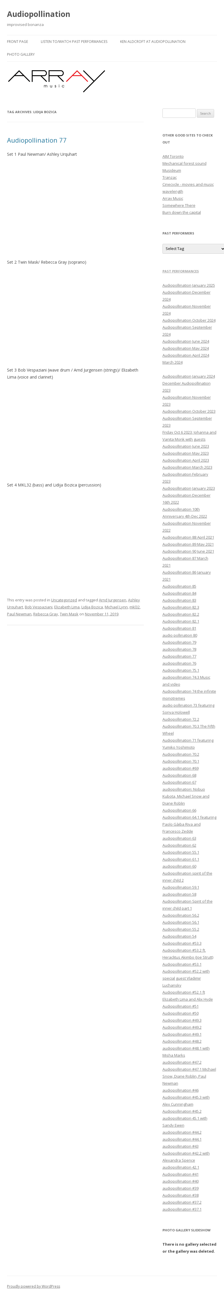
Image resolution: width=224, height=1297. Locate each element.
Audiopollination (38, 14)
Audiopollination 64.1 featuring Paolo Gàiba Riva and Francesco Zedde (189, 824)
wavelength (172, 191)
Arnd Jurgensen (112, 600)
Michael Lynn (116, 607)
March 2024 (172, 362)
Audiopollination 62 (179, 845)
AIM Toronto (173, 156)
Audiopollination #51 (180, 1006)
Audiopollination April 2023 (185, 460)
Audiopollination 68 (179, 775)
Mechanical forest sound (184, 163)
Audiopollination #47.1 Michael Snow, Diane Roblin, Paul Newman (189, 1076)
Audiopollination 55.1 (180, 852)
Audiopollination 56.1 (180, 922)
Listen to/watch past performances (74, 41)
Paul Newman (19, 614)
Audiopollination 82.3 (180, 607)
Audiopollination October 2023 (189, 411)
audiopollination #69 (180, 768)
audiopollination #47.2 (182, 1062)
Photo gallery (21, 54)
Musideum (171, 170)
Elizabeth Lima (67, 607)
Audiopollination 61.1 (180, 859)
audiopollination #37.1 (182, 1209)
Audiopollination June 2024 (185, 341)
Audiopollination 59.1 (180, 887)
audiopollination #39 (180, 1188)
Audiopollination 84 (179, 593)
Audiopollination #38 (180, 1195)
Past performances (180, 271)
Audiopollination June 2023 (185, 446)
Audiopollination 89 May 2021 (188, 544)
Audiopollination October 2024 (189, 320)
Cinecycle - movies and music (188, 184)
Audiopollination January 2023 (188, 488)
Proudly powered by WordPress (33, 1286)
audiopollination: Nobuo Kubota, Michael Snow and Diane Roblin (185, 796)
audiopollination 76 (179, 663)
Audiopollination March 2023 (187, 467)
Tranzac (169, 177)
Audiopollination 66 (179, 810)
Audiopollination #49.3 (182, 1020)
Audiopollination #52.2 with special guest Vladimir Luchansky (186, 978)
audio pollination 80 (179, 635)
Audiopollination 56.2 (180, 915)
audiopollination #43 (180, 1146)
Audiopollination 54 (179, 936)
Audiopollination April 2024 (185, 355)
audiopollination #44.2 (182, 1132)
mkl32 (135, 607)
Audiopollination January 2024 (188, 376)
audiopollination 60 (179, 866)
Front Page (17, 41)
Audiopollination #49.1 (182, 1034)
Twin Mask (69, 614)
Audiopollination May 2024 (185, 348)
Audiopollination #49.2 (182, 1027)
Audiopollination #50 (180, 1013)
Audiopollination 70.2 (180, 754)
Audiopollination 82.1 (180, 621)
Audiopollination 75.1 (180, 670)
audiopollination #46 (180, 1090)
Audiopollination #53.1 (182, 964)
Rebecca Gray (45, 614)
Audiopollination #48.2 (182, 1041)
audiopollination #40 (180, 1181)
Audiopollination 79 (179, 642)
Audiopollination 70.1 (180, 761)
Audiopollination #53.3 (182, 943)
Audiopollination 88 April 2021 (188, 537)
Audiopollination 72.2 (180, 719)
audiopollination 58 (179, 894)
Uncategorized (64, 600)
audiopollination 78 (179, 649)
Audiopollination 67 (179, 782)
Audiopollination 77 (37, 140)
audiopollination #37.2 (182, 1202)
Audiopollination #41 (180, 1174)
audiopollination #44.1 (182, 1139)
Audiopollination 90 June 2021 (188, 551)
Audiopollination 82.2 (180, 614)
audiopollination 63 (179, 838)
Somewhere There (178, 205)
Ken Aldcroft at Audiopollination (153, 41)
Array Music (172, 198)
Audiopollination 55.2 (180, 929)
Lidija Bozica (92, 607)
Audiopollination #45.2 (182, 1111)
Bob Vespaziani (38, 607)
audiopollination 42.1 (180, 1167)
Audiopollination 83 (179, 600)
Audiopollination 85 (179, 586)
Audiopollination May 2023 (185, 453)
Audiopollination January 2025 (188, 285)
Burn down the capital (181, 212)
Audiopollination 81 (179, 628)
